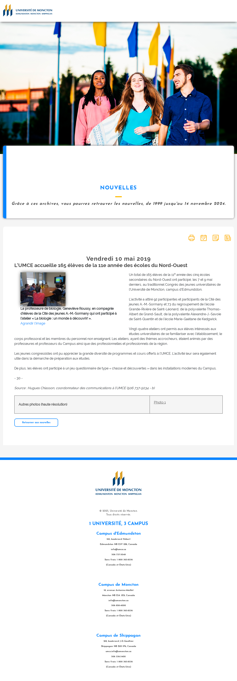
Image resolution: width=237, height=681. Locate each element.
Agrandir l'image (32, 323)
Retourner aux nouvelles (36, 422)
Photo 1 (160, 402)
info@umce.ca (118, 549)
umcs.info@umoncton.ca (118, 651)
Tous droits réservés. (118, 515)
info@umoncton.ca (118, 601)
